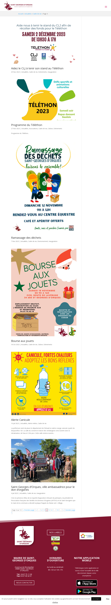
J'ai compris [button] (96, 599)
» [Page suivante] (63, 510)
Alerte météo (32, 423)
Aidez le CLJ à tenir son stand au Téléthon (37, 68)
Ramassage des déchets (26, 238)
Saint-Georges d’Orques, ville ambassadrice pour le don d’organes (43, 488)
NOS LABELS (55, 532)
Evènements (42, 72)
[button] (103, 598)
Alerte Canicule (20, 420)
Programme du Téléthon (26, 125)
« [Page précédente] (36, 510)
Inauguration (52, 72)
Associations (33, 129)
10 (57, 510)
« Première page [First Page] (28, 510)
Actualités (28, 14)
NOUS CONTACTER (24, 582)
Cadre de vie (37, 14)
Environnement (43, 241)
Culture (50, 129)
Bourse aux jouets (22, 341)
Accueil (20, 14)
